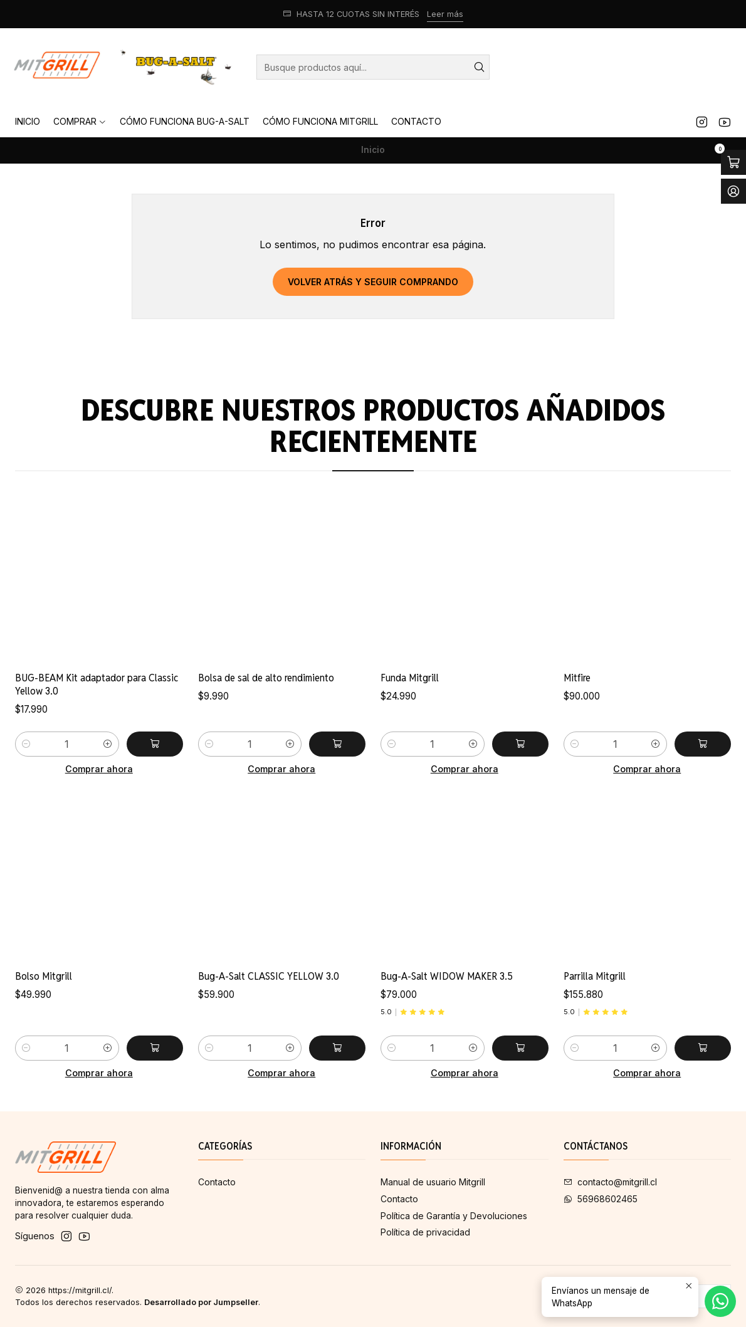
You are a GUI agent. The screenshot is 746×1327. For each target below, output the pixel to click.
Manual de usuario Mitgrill (433, 1182)
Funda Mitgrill (410, 726)
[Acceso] (733, 191)
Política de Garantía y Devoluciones (454, 1215)
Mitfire (577, 739)
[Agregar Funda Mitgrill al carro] (520, 792)
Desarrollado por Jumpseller (201, 1302)
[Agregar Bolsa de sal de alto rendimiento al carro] (337, 775)
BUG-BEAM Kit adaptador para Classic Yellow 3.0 (96, 703)
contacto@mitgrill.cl (610, 1182)
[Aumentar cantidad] (107, 762)
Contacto (217, 1182)
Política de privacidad (425, 1232)
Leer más (445, 14)
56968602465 (601, 1198)
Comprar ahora (99, 787)
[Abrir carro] (733, 162)
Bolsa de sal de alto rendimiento (266, 709)
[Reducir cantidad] (26, 762)
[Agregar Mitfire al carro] (703, 804)
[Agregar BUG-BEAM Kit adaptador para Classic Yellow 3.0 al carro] (155, 762)
